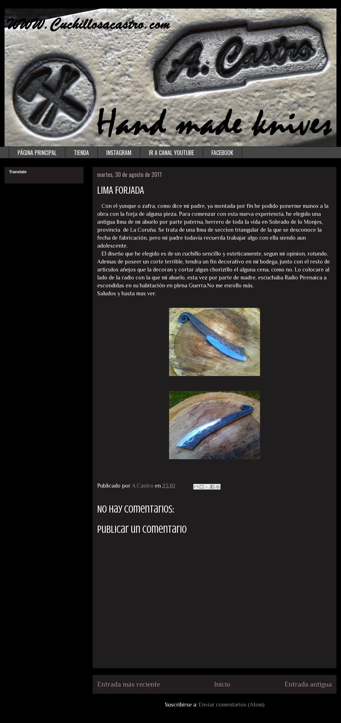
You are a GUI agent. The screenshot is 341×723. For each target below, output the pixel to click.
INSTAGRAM (119, 152)
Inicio (222, 684)
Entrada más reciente (128, 684)
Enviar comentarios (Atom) (232, 704)
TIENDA (81, 152)
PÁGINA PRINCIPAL (37, 152)
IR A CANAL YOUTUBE (171, 152)
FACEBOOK (222, 152)
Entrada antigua (308, 684)
